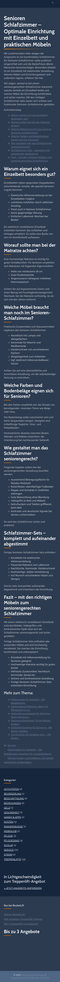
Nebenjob (10, 831)
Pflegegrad (11, 840)
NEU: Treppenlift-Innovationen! (21, 923)
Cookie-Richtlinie (41, 978)
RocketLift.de (27, 975)
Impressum (40, 975)
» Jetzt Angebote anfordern (23, 888)
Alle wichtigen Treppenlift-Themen (23, 919)
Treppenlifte (12, 859)
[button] (53, 2)
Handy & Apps (12, 817)
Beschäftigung (14, 798)
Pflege (8, 835)
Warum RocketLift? (14, 914)
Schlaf (8, 845)
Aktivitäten (11, 789)
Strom (8, 854)
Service (12, 745)
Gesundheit (11, 812)
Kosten (8, 821)
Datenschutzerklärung (21, 978)
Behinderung (12, 793)
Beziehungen (12, 803)
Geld (7, 807)
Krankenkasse (13, 826)
